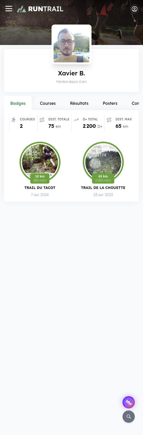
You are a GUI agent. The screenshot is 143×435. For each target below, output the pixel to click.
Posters (110, 103)
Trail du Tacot (39, 188)
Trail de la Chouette (103, 188)
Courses (48, 103)
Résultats (79, 103)
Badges (18, 103)
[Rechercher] (128, 416)
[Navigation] (8, 9)
